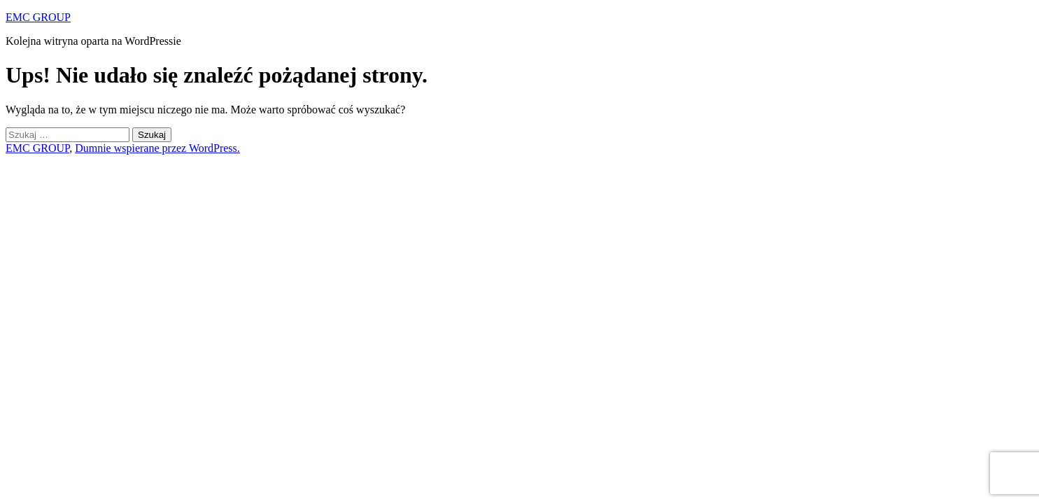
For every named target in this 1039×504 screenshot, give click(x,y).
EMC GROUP (38, 17)
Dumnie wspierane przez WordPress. (157, 148)
